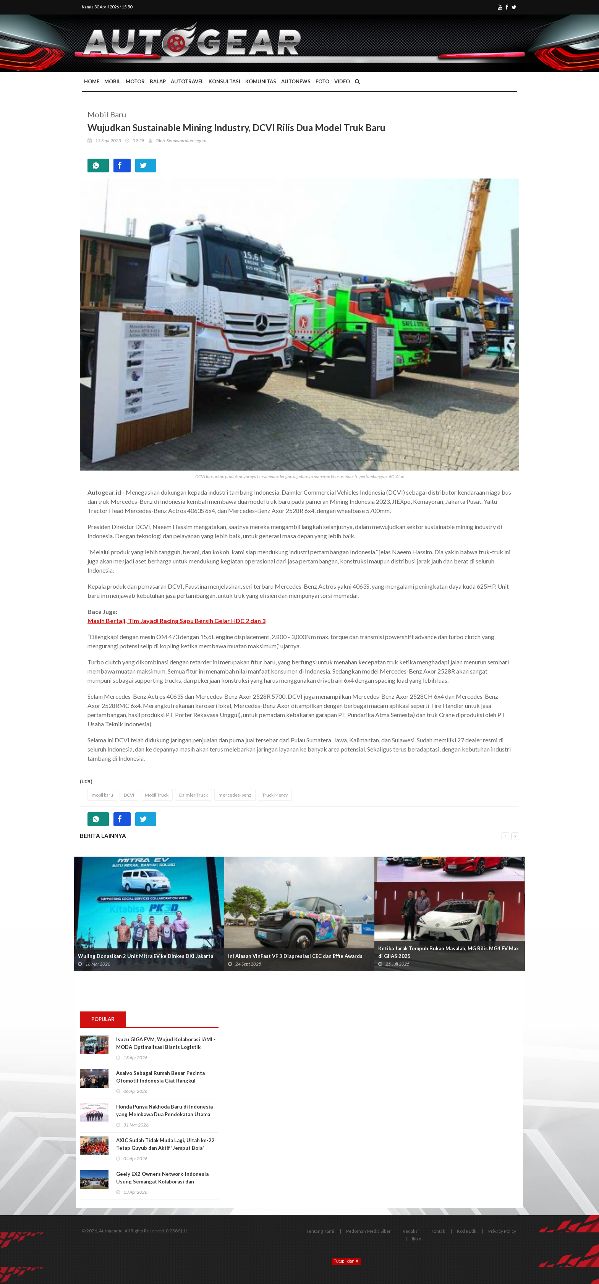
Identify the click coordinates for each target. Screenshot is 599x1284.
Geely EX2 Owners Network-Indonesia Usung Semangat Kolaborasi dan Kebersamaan (162, 1181)
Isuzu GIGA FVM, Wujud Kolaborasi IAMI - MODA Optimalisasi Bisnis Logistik (165, 1043)
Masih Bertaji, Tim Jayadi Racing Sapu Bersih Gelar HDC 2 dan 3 (176, 620)
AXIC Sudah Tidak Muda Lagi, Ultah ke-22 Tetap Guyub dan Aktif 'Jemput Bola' (165, 1144)
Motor (135, 81)
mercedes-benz (235, 795)
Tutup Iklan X (346, 1261)
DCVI (129, 795)
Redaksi (411, 1231)
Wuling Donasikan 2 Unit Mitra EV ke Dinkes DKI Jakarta (145, 956)
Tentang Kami (320, 1231)
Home (91, 81)
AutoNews (296, 81)
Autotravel (187, 81)
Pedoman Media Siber (368, 1231)
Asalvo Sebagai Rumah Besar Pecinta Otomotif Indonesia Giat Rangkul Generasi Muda (160, 1080)
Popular (103, 1019)
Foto (322, 81)
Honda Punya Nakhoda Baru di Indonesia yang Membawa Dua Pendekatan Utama (164, 1110)
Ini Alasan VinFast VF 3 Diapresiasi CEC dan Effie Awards (295, 956)
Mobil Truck (156, 795)
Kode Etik (466, 1231)
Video (342, 81)
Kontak (438, 1231)
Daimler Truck (193, 795)
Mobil (112, 81)
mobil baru (102, 795)
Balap (158, 81)
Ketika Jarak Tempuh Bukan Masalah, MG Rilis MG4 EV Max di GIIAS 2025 (448, 952)
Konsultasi (224, 81)
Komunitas (260, 81)
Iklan (416, 1239)
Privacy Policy (502, 1231)
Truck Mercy (275, 795)
